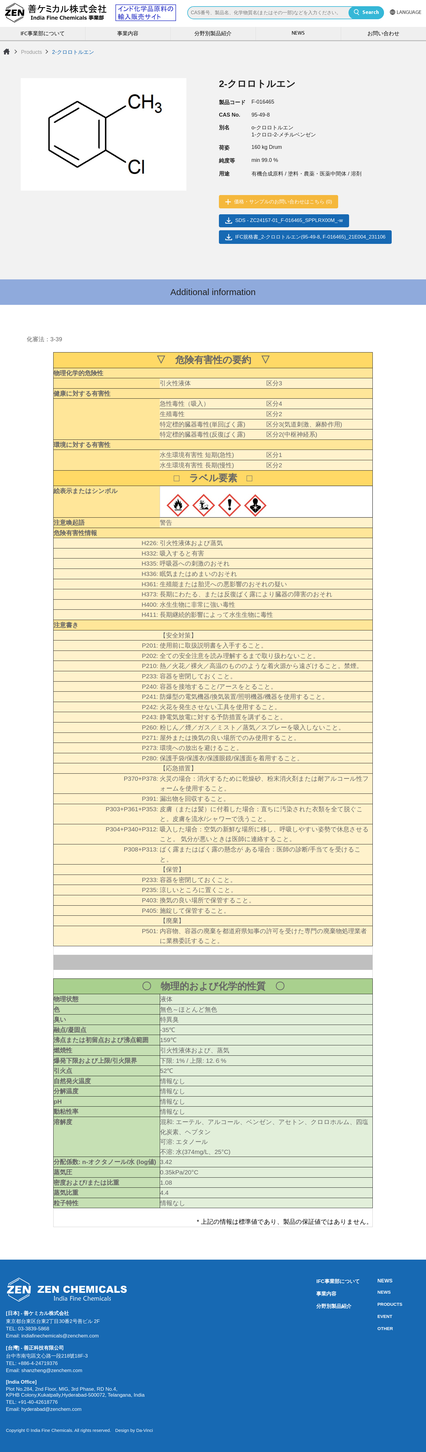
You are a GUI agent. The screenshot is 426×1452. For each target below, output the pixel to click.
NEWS (298, 33)
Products (31, 52)
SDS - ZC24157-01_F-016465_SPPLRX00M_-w (289, 220)
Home (6, 51)
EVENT (379, 1316)
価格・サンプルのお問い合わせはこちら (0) (283, 202)
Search (370, 12)
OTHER (379, 1328)
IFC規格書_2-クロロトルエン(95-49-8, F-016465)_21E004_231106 (310, 237)
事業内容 (127, 34)
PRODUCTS (379, 1304)
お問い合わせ (383, 34)
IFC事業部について (43, 34)
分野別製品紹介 (213, 34)
